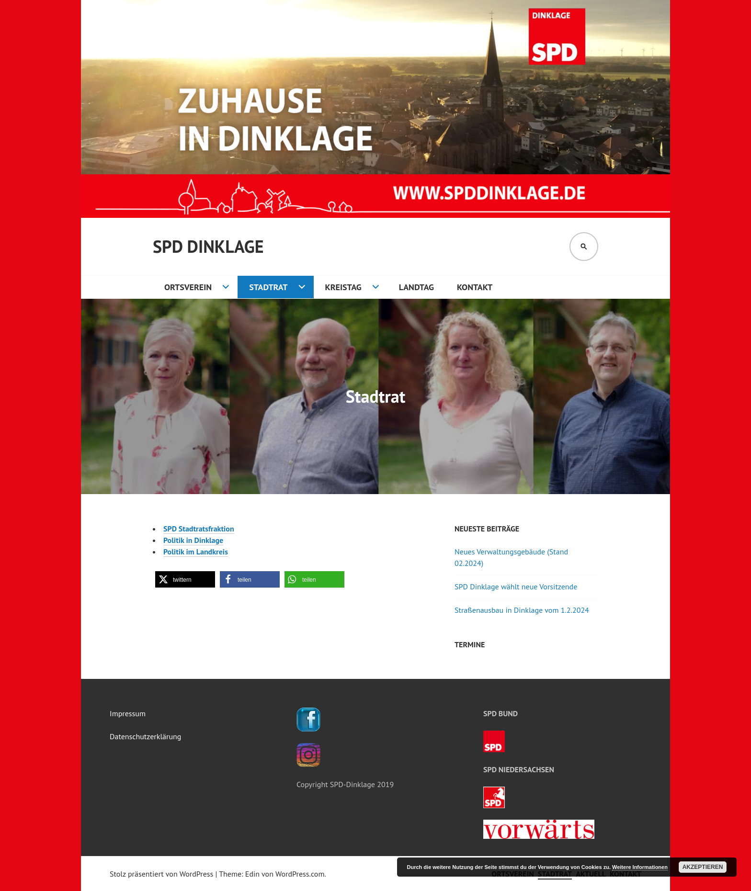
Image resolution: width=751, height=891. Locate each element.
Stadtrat (268, 287)
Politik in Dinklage (193, 540)
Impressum (128, 713)
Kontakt (474, 287)
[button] (185, 579)
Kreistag (343, 287)
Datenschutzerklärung (145, 736)
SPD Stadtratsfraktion (198, 528)
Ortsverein (188, 287)
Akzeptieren (703, 867)
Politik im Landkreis (195, 551)
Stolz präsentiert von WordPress (161, 874)
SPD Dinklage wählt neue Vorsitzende (516, 586)
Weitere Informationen (640, 867)
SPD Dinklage (208, 246)
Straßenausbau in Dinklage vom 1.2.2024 (522, 610)
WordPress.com (299, 874)
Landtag (416, 287)
